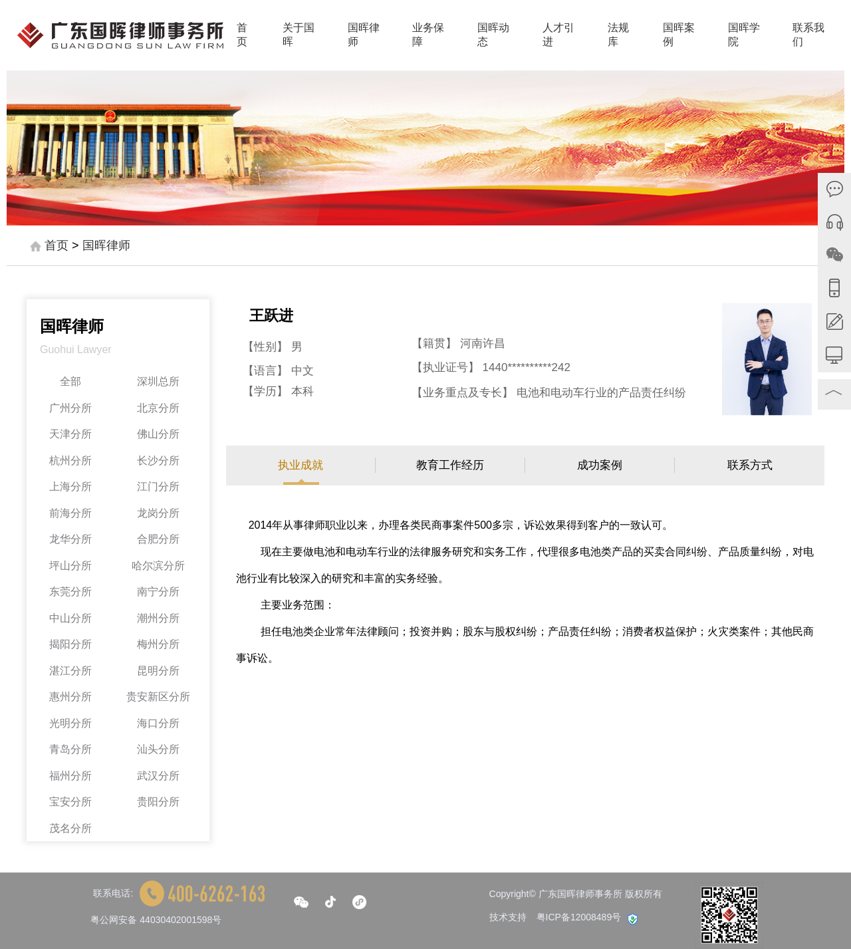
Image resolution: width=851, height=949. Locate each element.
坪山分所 (70, 565)
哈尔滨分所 (158, 565)
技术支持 (508, 917)
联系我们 (808, 34)
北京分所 (158, 408)
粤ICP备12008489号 (579, 917)
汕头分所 (158, 749)
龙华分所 (70, 539)
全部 (70, 381)
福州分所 (70, 775)
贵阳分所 (158, 801)
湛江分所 (70, 670)
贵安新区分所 (158, 696)
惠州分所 (70, 696)
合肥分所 (158, 539)
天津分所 (70, 434)
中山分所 (70, 618)
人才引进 (558, 34)
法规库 (618, 34)
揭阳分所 (70, 644)
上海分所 (70, 486)
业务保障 (428, 34)
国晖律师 (364, 34)
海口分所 (158, 723)
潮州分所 (158, 618)
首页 (242, 34)
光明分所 (70, 723)
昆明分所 (158, 670)
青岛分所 (70, 749)
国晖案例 (679, 34)
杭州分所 (70, 460)
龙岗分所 (158, 513)
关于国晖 (298, 34)
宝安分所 (70, 801)
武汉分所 (158, 775)
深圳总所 (158, 381)
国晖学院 (744, 34)
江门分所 (158, 486)
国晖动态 (493, 34)
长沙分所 (158, 460)
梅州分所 (158, 644)
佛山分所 (158, 434)
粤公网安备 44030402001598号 (155, 919)
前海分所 (70, 513)
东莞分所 (70, 591)
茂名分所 (70, 828)
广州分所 (70, 408)
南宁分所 (158, 591)
